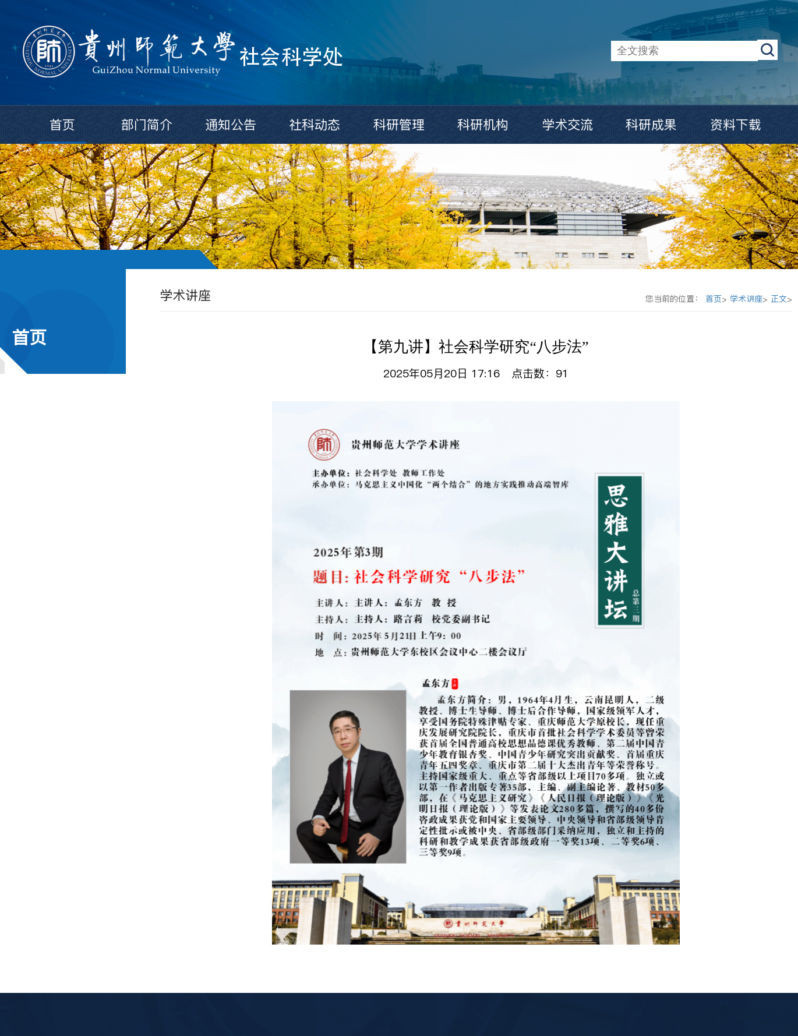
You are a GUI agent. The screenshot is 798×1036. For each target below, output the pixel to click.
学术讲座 (746, 299)
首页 (62, 124)
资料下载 (735, 124)
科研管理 (399, 124)
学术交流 (567, 124)
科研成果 (651, 124)
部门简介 (146, 124)
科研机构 (483, 124)
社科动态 (314, 124)
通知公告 (230, 124)
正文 (779, 299)
